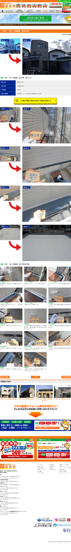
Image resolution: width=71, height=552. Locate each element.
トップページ (41, 464)
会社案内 (38, 10)
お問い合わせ (52, 469)
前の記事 (65, 377)
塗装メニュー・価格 (64, 464)
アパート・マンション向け (65, 467)
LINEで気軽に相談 (65, 1)
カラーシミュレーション (65, 472)
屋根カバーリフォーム (64, 466)
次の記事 (5, 377)
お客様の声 (51, 10)
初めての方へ (41, 466)
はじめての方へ (9, 10)
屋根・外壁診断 (63, 471)
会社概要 (40, 471)
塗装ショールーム (41, 469)
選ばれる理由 (41, 467)
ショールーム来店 (66, 11)
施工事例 (45, 10)
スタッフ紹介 (41, 472)
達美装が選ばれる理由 (19, 11)
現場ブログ (58, 10)
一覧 (35, 377)
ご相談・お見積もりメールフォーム (48, 428)
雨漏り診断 (62, 469)
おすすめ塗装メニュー (30, 11)
